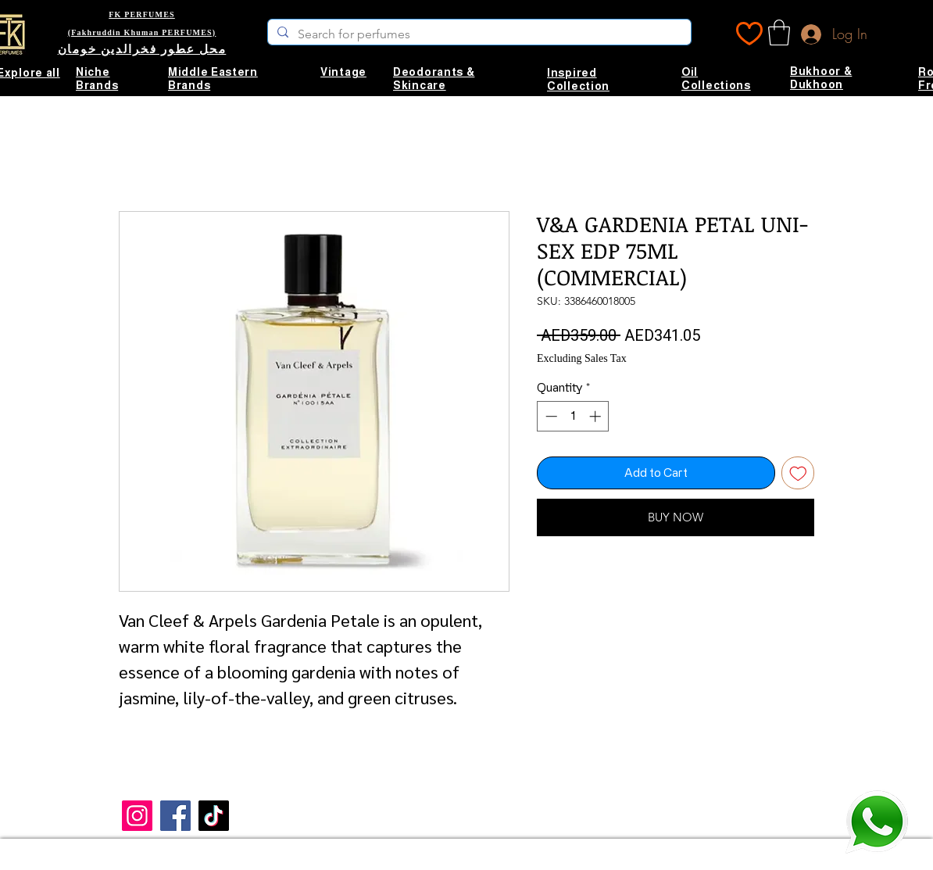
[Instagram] (137, 815)
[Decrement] (549, 416)
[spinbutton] (573, 416)
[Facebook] (175, 815)
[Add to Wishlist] (798, 473)
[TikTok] (213, 815)
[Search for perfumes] (478, 34)
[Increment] (596, 416)
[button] (779, 32)
